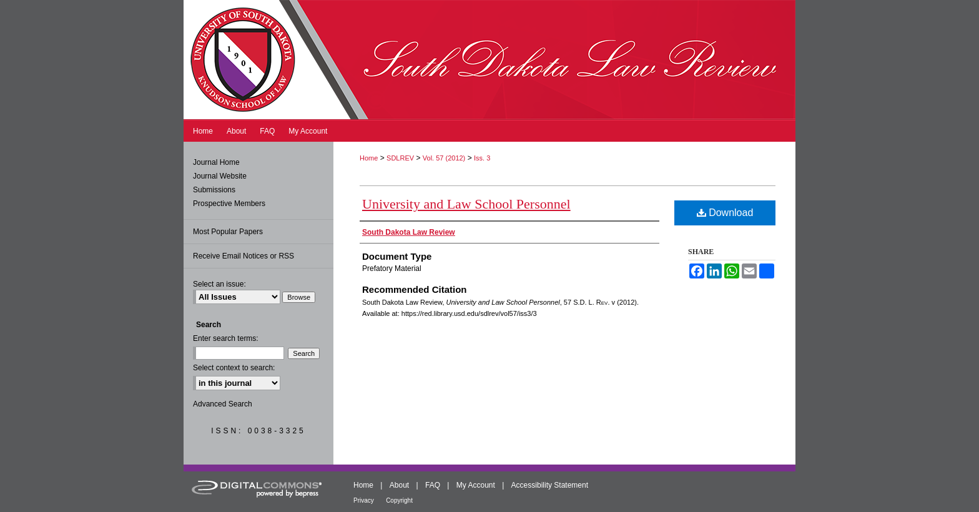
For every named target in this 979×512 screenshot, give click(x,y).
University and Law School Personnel (466, 204)
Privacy (363, 500)
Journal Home (216, 162)
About (399, 485)
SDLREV (400, 158)
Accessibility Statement (549, 485)
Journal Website (220, 176)
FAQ (432, 485)
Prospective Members (229, 203)
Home (369, 158)
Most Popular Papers (228, 231)
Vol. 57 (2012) (444, 158)
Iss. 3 (482, 158)
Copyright (399, 500)
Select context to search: (234, 367)
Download (725, 212)
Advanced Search (222, 404)
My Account (475, 485)
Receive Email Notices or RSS (243, 256)
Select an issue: (219, 284)
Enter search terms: (225, 338)
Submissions (214, 189)
